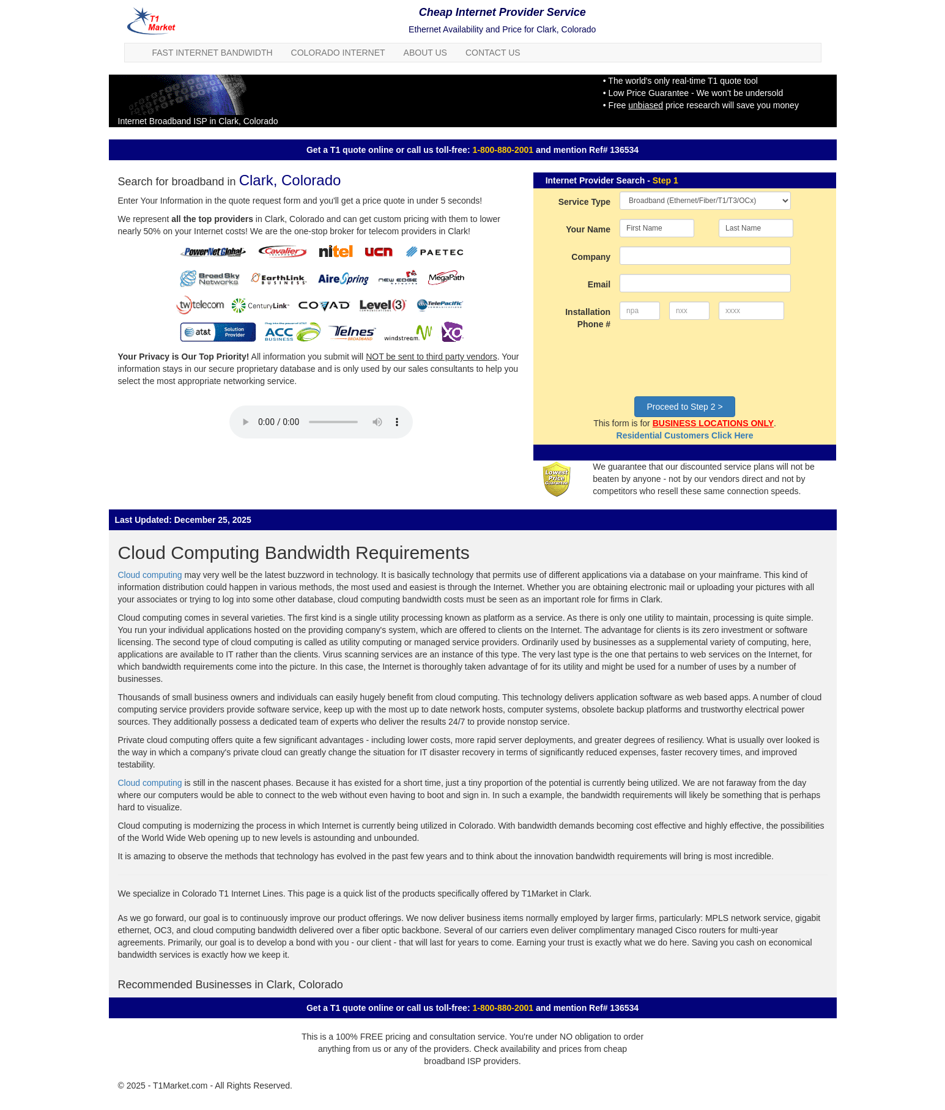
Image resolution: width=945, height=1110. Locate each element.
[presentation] (713, 363)
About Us (425, 52)
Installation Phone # (587, 318)
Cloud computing (150, 575)
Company (590, 257)
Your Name (588, 229)
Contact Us (493, 52)
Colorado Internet (338, 52)
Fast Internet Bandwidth (212, 52)
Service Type (584, 202)
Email (599, 284)
